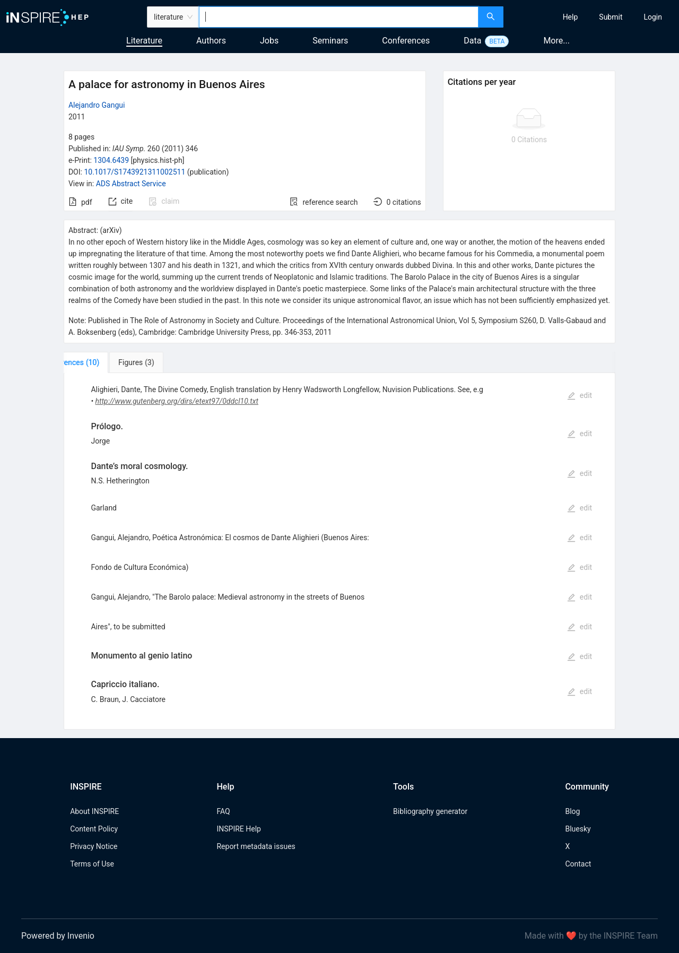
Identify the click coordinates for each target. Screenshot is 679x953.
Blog (572, 811)
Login (652, 17)
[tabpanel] (339, 551)
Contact (578, 864)
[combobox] (338, 17)
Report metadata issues (255, 846)
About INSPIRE (94, 811)
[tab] (99, 362)
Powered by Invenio (57, 936)
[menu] (592, 17)
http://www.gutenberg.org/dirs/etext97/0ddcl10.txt (176, 401)
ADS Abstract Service (131, 183)
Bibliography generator (430, 811)
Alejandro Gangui (96, 105)
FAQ (223, 811)
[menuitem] (570, 17)
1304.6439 (111, 160)
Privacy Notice (93, 846)
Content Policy (94, 829)
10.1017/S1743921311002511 (134, 172)
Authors (211, 41)
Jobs (269, 41)
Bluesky (577, 829)
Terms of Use (92, 864)
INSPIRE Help (238, 829)
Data (472, 41)
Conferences (406, 41)
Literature (144, 41)
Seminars (330, 41)
